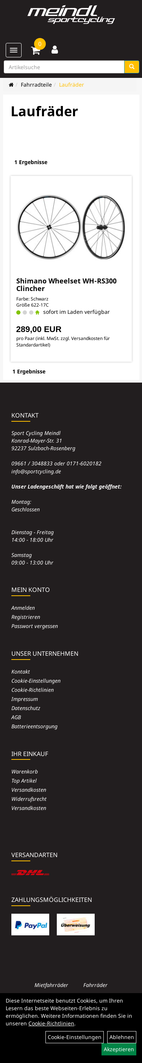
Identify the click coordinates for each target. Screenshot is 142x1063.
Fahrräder (95, 985)
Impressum (24, 698)
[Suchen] (131, 66)
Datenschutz (25, 708)
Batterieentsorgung (34, 726)
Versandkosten (28, 789)
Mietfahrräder (51, 985)
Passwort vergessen (34, 626)
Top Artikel (24, 780)
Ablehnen (121, 1037)
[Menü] (14, 50)
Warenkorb (24, 771)
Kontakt (20, 671)
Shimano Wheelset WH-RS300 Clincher (66, 284)
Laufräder (71, 84)
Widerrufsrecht (29, 798)
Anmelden (23, 607)
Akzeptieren (119, 1049)
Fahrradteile (36, 84)
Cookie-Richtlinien (32, 689)
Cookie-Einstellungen (36, 680)
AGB (16, 717)
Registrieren (25, 616)
